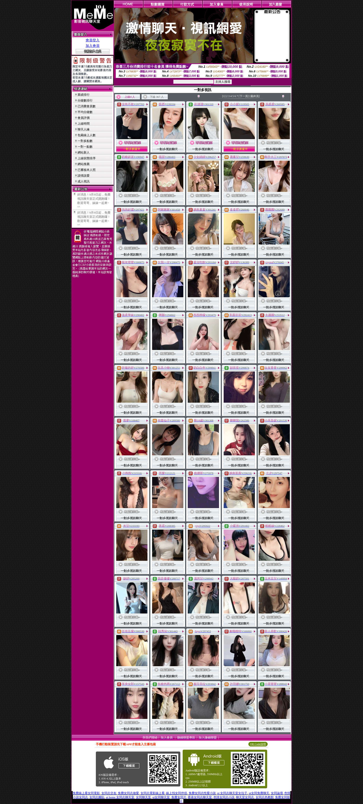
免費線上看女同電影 (86, 793)
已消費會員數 (87, 106)
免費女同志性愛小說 (202, 793)
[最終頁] (255, 96)
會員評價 (84, 118)
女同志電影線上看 (153, 793)
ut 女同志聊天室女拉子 (232, 793)
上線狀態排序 (87, 158)
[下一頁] (244, 96)
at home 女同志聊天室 (120, 797)
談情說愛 (84, 175)
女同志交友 (108, 793)
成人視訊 (84, 181)
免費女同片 (178, 797)
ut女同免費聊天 (259, 793)
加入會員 (93, 46)
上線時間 (84, 123)
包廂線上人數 (87, 135)
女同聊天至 (143, 797)
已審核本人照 (87, 170)
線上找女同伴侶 (176, 793)
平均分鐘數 (85, 112)
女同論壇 (277, 793)
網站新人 (84, 152)
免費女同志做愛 (128, 793)
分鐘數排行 (85, 100)
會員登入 (93, 40)
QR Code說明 (258, 744)
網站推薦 (84, 164)
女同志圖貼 (96, 797)
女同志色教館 (265, 797)
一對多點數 (85, 141)
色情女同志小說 (224, 797)
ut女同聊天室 (161, 797)
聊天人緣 (84, 129)
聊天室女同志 (245, 797)
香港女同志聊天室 (200, 797)
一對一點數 (85, 146)
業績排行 (84, 94)
